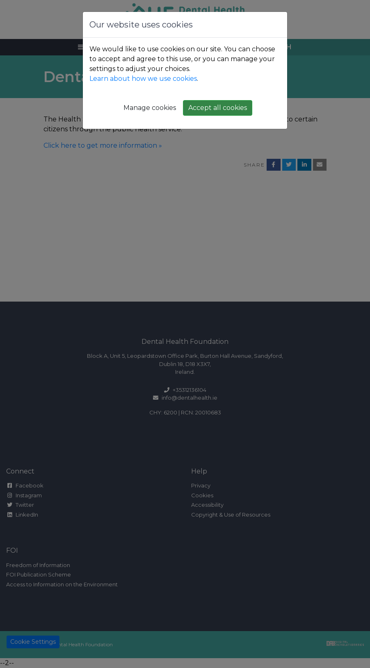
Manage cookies (149, 108)
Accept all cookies (217, 108)
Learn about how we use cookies (143, 78)
